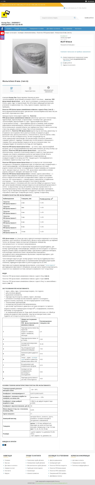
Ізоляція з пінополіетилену (26, 33)
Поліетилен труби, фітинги (35, 460)
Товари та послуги (20, 28)
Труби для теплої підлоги (35, 468)
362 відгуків (91, 1)
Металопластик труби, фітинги (36, 465)
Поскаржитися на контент (43, 483)
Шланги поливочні (33, 473)
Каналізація (31, 471)
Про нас (7, 463)
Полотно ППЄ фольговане (58, 468)
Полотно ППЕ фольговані (45, 33)
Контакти (78, 28)
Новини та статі (10, 468)
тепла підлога (50, 265)
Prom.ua (57, 481)
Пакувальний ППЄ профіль (58, 473)
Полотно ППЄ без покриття (58, 465)
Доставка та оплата (53, 28)
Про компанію (67, 28)
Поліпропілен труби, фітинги (36, 463)
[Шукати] (75, 18)
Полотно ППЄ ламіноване (58, 471)
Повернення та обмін (37, 28)
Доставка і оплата (78, 460)
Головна (8, 28)
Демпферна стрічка (56, 476)
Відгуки (7, 473)
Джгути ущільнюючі (56, 460)
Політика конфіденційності (80, 465)
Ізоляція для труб (55, 463)
